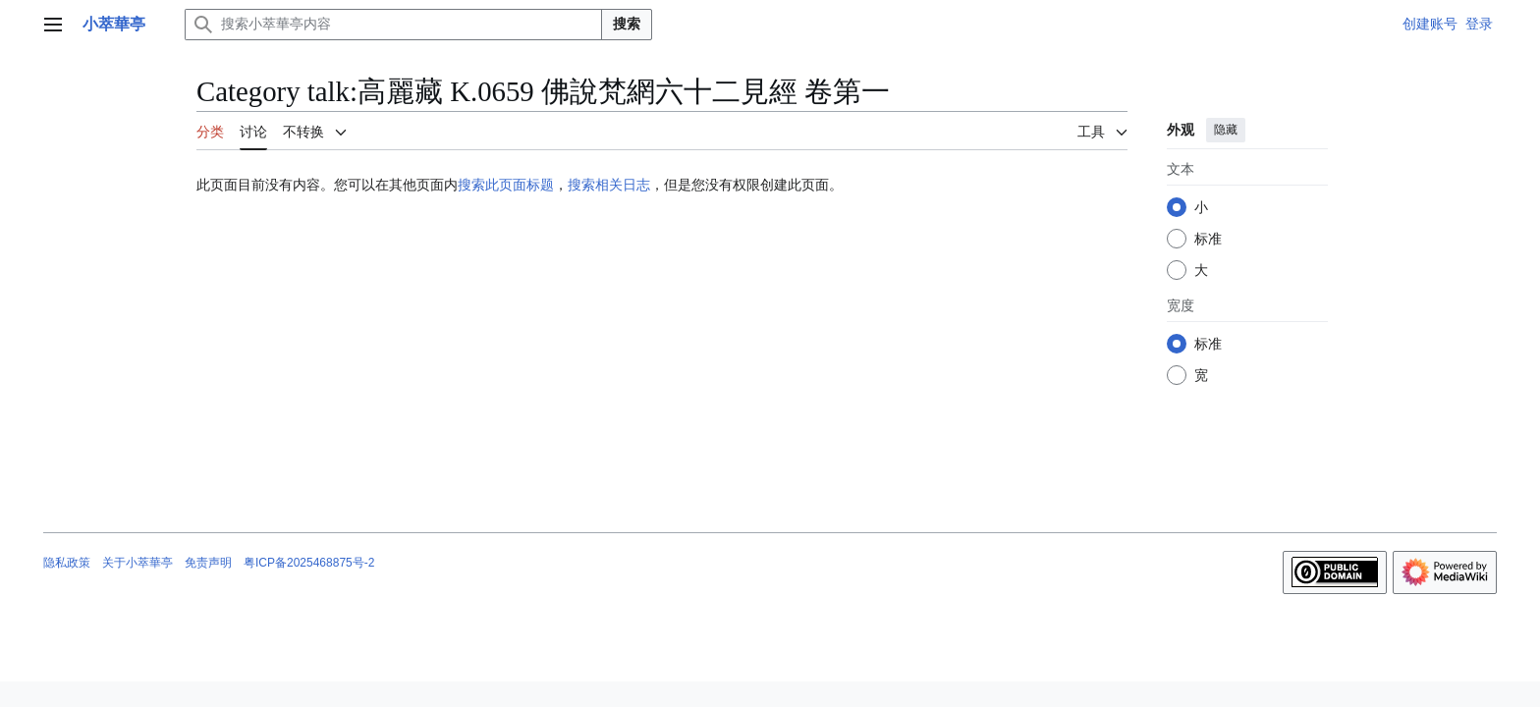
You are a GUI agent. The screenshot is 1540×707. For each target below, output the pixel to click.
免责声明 (208, 563)
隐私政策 (66, 563)
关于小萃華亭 (137, 563)
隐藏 (1226, 129)
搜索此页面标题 (506, 184)
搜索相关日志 (609, 184)
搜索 (626, 23)
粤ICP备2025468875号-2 (309, 563)
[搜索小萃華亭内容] (393, 24)
